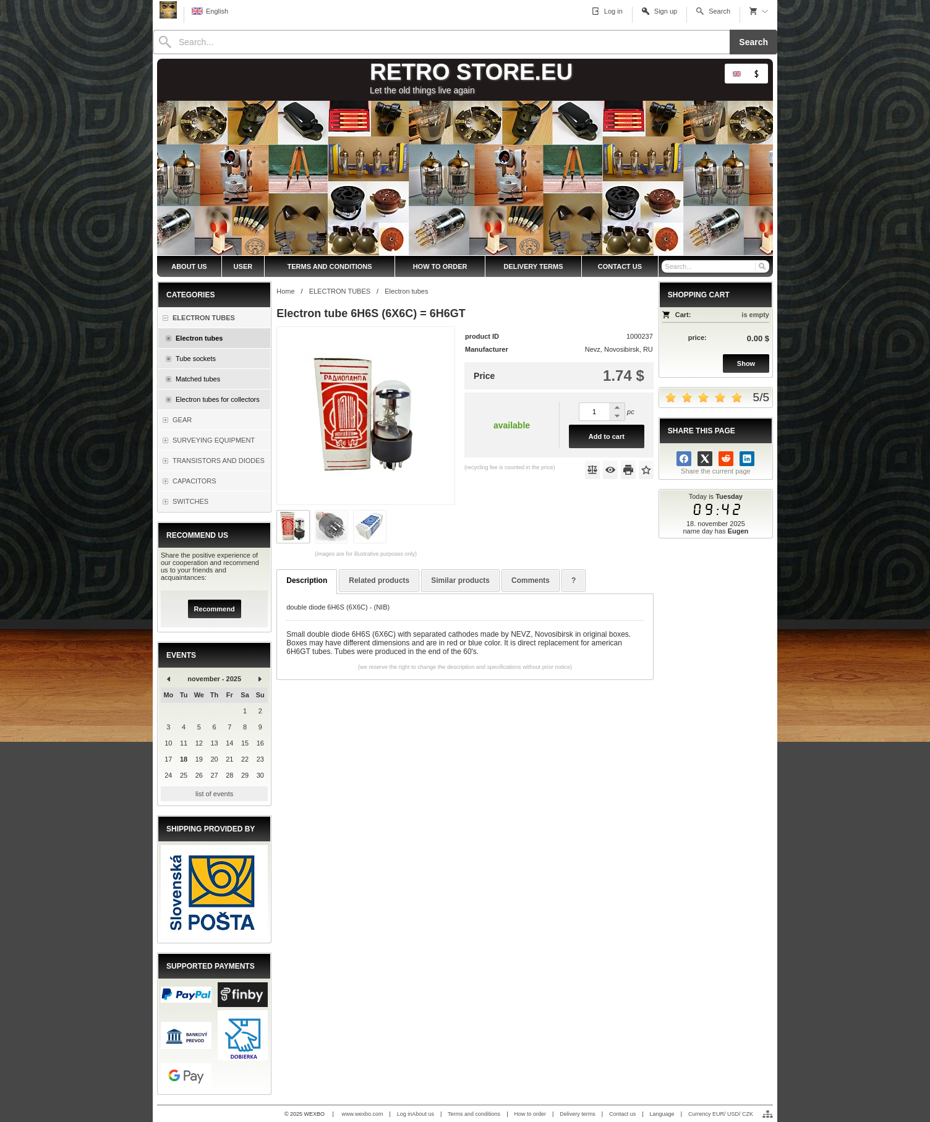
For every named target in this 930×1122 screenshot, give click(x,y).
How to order (530, 1114)
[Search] (441, 42)
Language (662, 1114)
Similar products (460, 580)
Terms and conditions (474, 1114)
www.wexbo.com (362, 1114)
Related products (379, 580)
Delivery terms (577, 1114)
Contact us (622, 1114)
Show (746, 363)
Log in (404, 1114)
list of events (214, 793)
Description (306, 580)
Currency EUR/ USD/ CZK (720, 1114)
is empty (755, 314)
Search (753, 42)
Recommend (214, 609)
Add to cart (607, 436)
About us (423, 1114)
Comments (530, 580)
